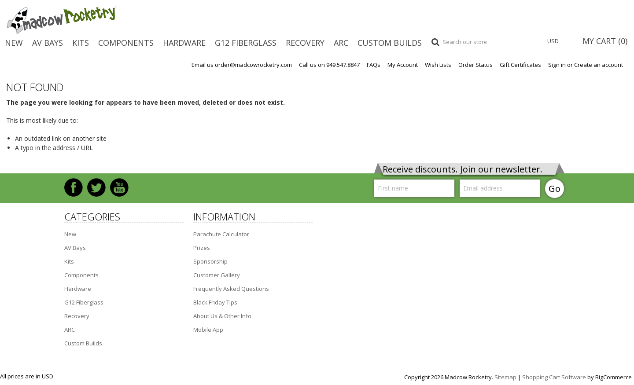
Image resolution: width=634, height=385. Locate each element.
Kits (80, 42)
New (14, 42)
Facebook (73, 187)
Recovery (305, 42)
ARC (341, 42)
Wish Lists (438, 65)
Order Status (475, 65)
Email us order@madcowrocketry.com (242, 65)
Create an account (598, 65)
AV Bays (47, 42)
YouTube (119, 187)
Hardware (184, 42)
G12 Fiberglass (245, 42)
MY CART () (604, 41)
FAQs (373, 65)
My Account (402, 65)
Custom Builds (390, 42)
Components (126, 42)
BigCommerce (613, 377)
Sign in (557, 65)
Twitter (96, 187)
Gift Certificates (520, 65)
